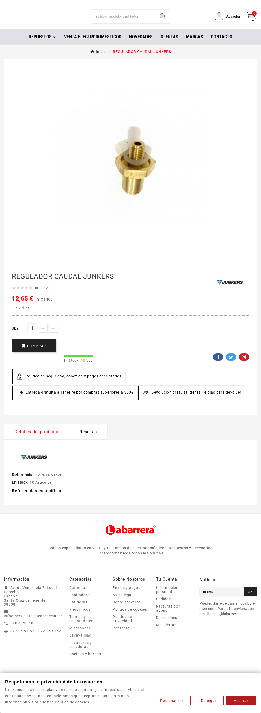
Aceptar (241, 700)
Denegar (208, 700)
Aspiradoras (80, 602)
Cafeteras (78, 595)
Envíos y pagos (126, 595)
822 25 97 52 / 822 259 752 (35, 638)
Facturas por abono (168, 615)
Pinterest (244, 364)
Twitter (231, 364)
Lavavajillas (80, 642)
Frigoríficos (79, 617)
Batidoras (78, 609)
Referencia (22, 482)
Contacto (121, 635)
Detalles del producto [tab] (36, 439)
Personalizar (171, 700)
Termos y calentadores (81, 626)
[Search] (162, 20)
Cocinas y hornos (85, 661)
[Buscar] (123, 20)
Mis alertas (166, 632)
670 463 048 (21, 630)
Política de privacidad (122, 626)
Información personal (167, 597)
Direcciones (166, 625)
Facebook (218, 364)
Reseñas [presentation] (88, 439)
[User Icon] (227, 20)
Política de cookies (130, 617)
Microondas (80, 635)
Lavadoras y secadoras (80, 652)
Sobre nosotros (127, 609)
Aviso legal (123, 602)
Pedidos (163, 606)
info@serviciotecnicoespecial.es (33, 623)
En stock (20, 489)
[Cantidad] (32, 335)
